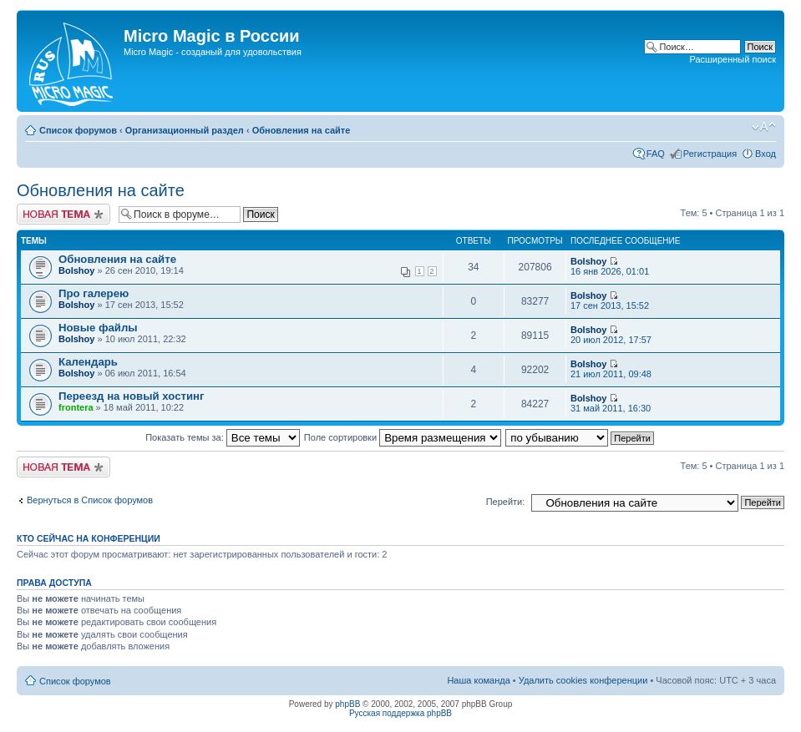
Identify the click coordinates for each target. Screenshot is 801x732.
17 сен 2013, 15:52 (609, 300)
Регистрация (710, 154)
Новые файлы (98, 327)
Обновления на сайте (301, 130)
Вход (765, 154)
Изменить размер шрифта (764, 126)
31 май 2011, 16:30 (610, 403)
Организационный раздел (184, 130)
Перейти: (505, 502)
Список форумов (78, 130)
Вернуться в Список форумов (90, 500)
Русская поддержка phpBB (400, 713)
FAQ (655, 154)
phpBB (347, 704)
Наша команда (478, 680)
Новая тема (63, 214)
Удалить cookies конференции (583, 680)
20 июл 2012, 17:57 (610, 335)
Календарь (88, 362)
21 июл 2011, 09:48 (610, 369)
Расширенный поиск (732, 59)
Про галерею (93, 293)
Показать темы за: (222, 437)
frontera (76, 407)
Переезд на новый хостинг (131, 396)
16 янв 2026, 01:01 (609, 266)
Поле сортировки (402, 437)
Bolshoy (76, 270)
